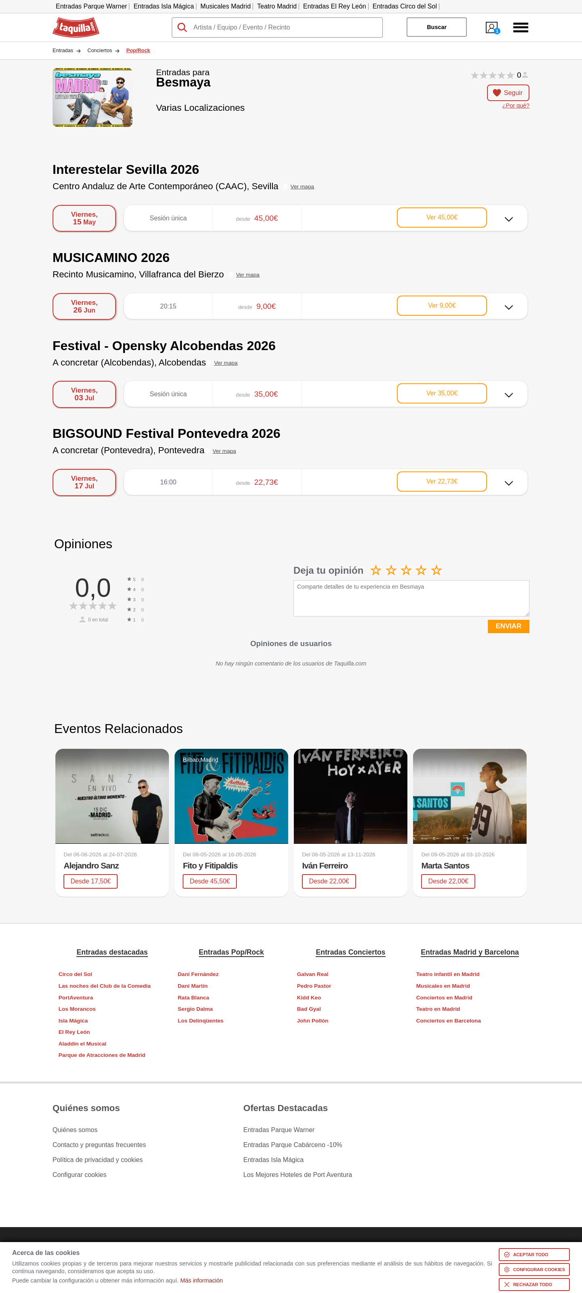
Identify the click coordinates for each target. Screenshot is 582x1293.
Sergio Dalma (195, 1009)
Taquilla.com (71, 20)
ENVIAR (508, 626)
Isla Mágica (73, 1021)
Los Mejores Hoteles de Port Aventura (297, 1175)
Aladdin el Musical (83, 1044)
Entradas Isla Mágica (163, 6)
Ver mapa (302, 187)
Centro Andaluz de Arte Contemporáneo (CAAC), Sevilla (165, 186)
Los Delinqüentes (201, 1021)
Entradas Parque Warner (91, 6)
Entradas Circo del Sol (405, 6)
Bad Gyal (309, 1009)
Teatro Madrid (277, 6)
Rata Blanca (193, 998)
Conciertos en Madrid (444, 998)
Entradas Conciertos (350, 952)
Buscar (437, 27)
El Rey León (74, 1032)
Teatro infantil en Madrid (448, 974)
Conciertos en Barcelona (448, 1021)
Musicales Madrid (225, 6)
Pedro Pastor (314, 986)
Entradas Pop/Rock (231, 952)
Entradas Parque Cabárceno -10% (292, 1145)
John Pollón (313, 1021)
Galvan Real (313, 974)
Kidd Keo (309, 998)
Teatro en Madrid (438, 1009)
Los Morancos (77, 1009)
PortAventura (76, 998)
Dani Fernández (198, 974)
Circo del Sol (75, 974)
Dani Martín (193, 986)
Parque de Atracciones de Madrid (102, 1055)
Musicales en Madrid (443, 986)
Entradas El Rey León (334, 6)
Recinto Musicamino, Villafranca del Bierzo (138, 274)
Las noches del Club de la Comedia (105, 986)
